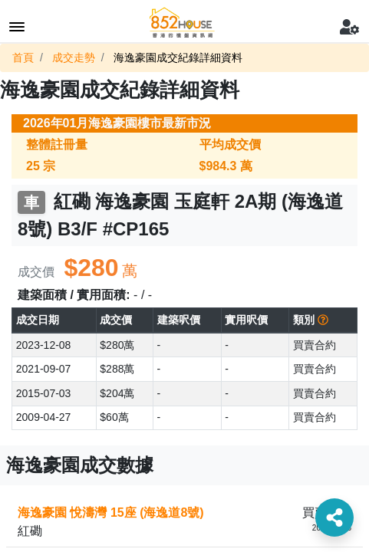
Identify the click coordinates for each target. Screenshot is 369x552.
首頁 (23, 57)
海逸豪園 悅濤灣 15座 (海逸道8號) (111, 512)
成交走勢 (73, 57)
